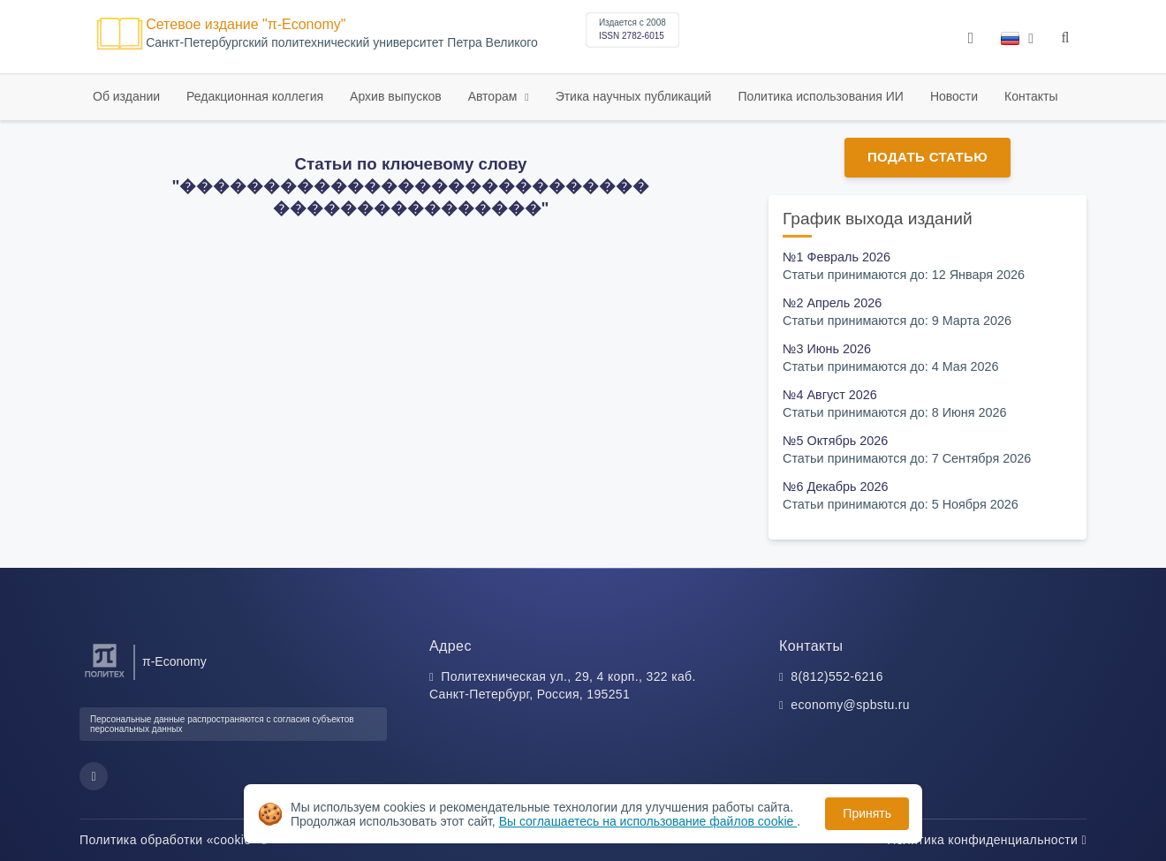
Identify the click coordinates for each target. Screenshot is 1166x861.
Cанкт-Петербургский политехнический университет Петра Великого (342, 42)
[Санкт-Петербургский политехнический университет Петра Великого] (105, 677)
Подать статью (927, 156)
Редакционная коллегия (254, 96)
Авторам (494, 96)
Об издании (126, 96)
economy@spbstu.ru (850, 705)
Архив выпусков (396, 96)
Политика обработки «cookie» (173, 840)
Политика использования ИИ (820, 96)
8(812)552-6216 (837, 676)
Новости (954, 96)
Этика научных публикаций (634, 96)
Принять (867, 813)
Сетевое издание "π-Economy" (245, 24)
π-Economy (174, 661)
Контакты (1030, 96)
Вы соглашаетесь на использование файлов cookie (648, 821)
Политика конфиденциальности (986, 840)
